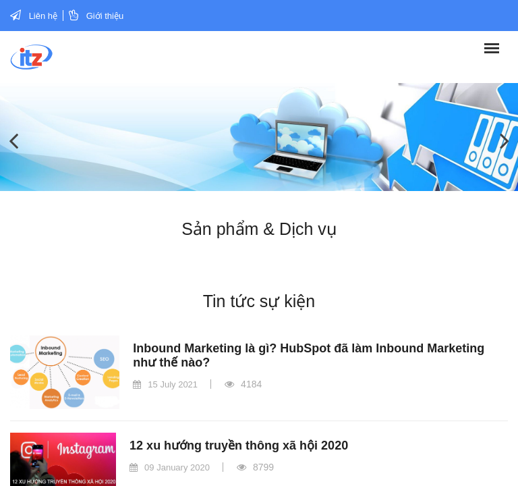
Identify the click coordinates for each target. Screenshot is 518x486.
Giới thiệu (104, 16)
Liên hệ (43, 16)
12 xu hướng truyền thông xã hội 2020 (239, 445)
